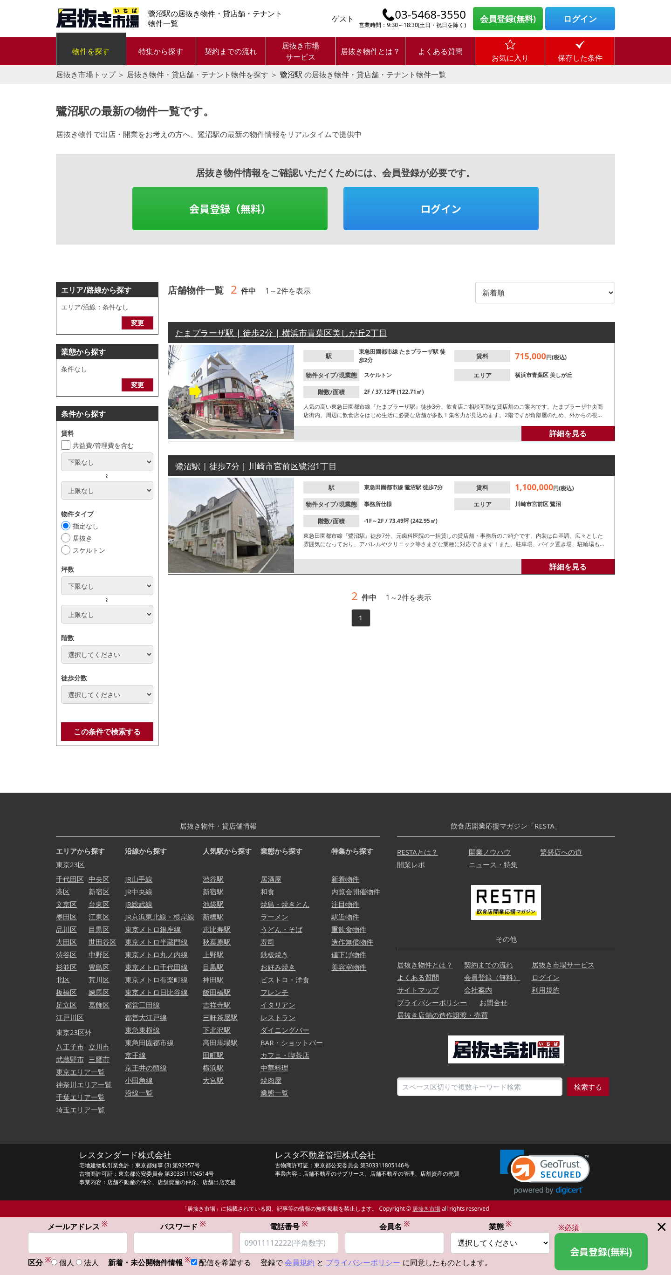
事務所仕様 (378, 504)
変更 (137, 322)
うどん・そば (281, 929)
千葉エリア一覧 (80, 1097)
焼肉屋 (270, 1080)
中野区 (99, 954)
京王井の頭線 (146, 1067)
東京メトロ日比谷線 (156, 992)
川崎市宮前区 (532, 504)
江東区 (99, 916)
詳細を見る (568, 433)
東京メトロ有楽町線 (156, 979)
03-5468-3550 (430, 14)
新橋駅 (213, 916)
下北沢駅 (217, 1030)
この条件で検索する (107, 732)
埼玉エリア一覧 (80, 1109)
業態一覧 (274, 1092)
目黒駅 (213, 967)
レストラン (277, 1017)
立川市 (99, 1046)
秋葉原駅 (217, 941)
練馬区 (99, 992)
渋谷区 (66, 954)
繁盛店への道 (561, 852)
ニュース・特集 (493, 864)
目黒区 (99, 929)
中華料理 (274, 1067)
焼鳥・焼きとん (284, 904)
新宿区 (99, 891)
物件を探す (91, 51)
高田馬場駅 (220, 1042)
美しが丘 (561, 375)
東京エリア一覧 (80, 1071)
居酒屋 (270, 879)
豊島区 (99, 967)
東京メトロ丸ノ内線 (156, 954)
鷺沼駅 (291, 74)
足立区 (66, 1004)
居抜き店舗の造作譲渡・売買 (442, 1015)
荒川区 (99, 979)
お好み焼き (277, 967)
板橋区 (66, 992)
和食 (267, 891)
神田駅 (213, 979)
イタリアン (277, 1004)
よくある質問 (440, 51)
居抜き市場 (426, 1209)
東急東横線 (142, 1030)
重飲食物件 (348, 929)
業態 (500, 1226)
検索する (588, 1086)
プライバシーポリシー (432, 1002)
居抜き (82, 538)
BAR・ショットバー (291, 1042)
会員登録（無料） (230, 208)
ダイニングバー (284, 1030)
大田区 (66, 941)
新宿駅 (213, 891)
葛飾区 (99, 1004)
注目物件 (345, 904)
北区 (63, 979)
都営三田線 (142, 1004)
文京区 (66, 904)
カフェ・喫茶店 (284, 1055)
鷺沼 (555, 504)
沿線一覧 (139, 1092)
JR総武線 (138, 904)
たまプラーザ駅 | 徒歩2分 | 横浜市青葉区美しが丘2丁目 (281, 332)
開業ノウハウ (490, 852)
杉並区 (66, 967)
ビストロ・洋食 (284, 979)
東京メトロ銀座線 (153, 929)
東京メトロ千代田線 (156, 967)
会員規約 (300, 1262)
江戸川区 (70, 1017)
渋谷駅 (213, 879)
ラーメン (274, 916)
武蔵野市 (70, 1059)
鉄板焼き (274, 954)
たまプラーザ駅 (419, 352)
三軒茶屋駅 (220, 1017)
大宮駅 (213, 1080)
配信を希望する (225, 1262)
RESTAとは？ (417, 852)
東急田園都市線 (379, 352)
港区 (63, 891)
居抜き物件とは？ (370, 51)
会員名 (394, 1226)
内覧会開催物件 (355, 891)
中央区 (99, 879)
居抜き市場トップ (86, 74)
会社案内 (478, 989)
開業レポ (411, 864)
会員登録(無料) (508, 18)
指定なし (86, 525)
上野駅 (213, 954)
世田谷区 (102, 941)
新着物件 (345, 879)
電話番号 (289, 1226)
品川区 (66, 929)
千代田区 (70, 879)
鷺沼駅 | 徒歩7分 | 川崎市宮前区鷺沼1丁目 (256, 466)
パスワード (183, 1226)
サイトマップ (418, 989)
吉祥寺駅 (217, 1004)
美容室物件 (348, 967)
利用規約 (546, 989)
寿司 (267, 941)
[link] (545, 1172)
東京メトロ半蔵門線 (156, 941)
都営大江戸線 (146, 1017)
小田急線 (139, 1080)
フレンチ (274, 992)
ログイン (580, 18)
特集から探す (160, 51)
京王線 (135, 1055)
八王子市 (70, 1046)
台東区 (99, 904)
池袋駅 (213, 904)
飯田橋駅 (217, 992)
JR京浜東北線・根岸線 (159, 916)
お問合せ (493, 1002)
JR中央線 (138, 891)
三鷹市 (99, 1059)
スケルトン (89, 550)
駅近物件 (345, 916)
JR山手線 (138, 879)
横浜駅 (213, 1067)
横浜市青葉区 (532, 375)
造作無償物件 (352, 941)
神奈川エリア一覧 (84, 1084)
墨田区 (66, 916)
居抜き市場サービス (300, 51)
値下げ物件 (348, 954)
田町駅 (213, 1055)
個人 (66, 1262)
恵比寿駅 (217, 929)
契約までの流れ (231, 51)
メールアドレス (78, 1226)
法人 (91, 1262)
